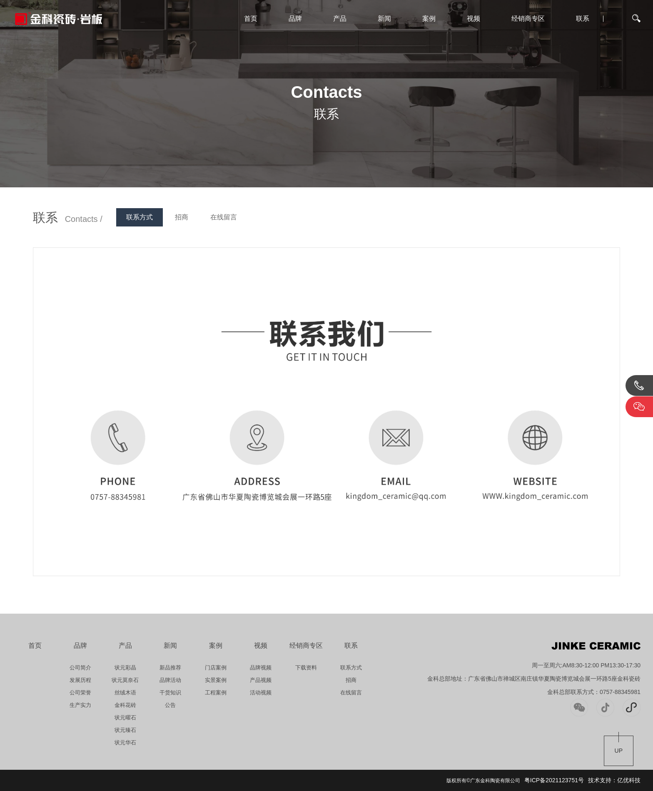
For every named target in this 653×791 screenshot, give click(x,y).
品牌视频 (261, 667)
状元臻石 (125, 730)
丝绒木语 (125, 692)
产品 (339, 18)
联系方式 (139, 217)
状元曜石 (125, 717)
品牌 (295, 18)
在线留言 (223, 217)
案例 (429, 18)
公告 (170, 705)
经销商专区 (528, 18)
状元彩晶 (125, 667)
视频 (473, 18)
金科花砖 (125, 705)
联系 (582, 18)
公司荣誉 (80, 692)
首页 (250, 18)
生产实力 (80, 705)
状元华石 (125, 742)
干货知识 (170, 692)
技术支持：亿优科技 (614, 780)
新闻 (384, 18)
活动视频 (261, 692)
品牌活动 (170, 680)
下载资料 (306, 667)
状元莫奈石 (125, 680)
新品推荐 (170, 667)
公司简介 (80, 667)
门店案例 (216, 667)
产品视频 (261, 680)
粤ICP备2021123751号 (554, 780)
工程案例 (216, 692)
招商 (181, 217)
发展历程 (80, 680)
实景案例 (216, 680)
